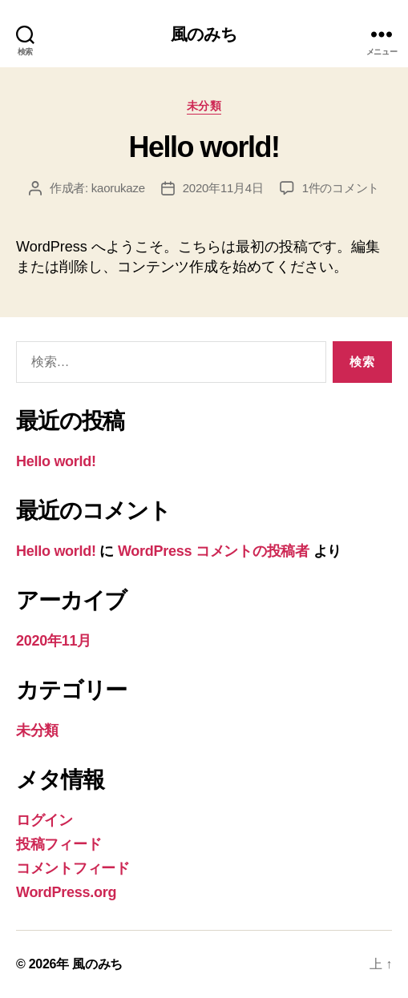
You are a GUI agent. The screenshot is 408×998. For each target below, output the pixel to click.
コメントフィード (73, 868)
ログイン (44, 820)
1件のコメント (341, 188)
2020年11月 (53, 641)
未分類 (204, 105)
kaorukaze (118, 188)
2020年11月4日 (223, 188)
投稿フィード (58, 844)
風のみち (204, 34)
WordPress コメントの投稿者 (213, 551)
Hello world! (203, 147)
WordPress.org (66, 892)
